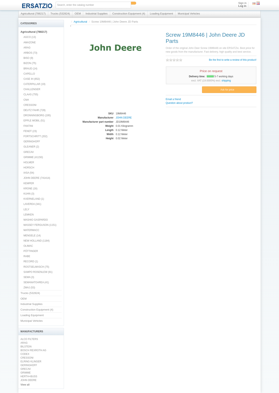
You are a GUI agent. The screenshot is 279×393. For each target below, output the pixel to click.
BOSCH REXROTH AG (33, 350)
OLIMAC (28, 245)
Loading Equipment (161, 13)
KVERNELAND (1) (33, 198)
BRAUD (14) (30, 68)
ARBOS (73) (30, 52)
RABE (26, 256)
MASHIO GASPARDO (35, 219)
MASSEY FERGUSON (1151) (39, 225)
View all (25, 384)
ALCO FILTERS (29, 339)
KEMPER (28, 183)
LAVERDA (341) (32, 204)
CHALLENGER (31, 89)
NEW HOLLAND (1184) (36, 240)
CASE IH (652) (31, 78)
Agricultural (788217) (33, 13)
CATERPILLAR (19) (34, 84)
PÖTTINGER (30, 251)
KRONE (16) (30, 188)
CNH (26, 99)
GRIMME (25, 372)
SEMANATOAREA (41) (36, 282)
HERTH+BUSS (28, 376)
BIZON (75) (29, 63)
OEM (78, 13)
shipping (226, 80)
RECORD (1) (30, 261)
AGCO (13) (29, 37)
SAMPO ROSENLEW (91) (37, 272)
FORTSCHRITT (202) (35, 136)
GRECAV (28, 152)
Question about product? (179, 103)
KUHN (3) (28, 193)
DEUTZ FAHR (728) (34, 110)
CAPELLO (29, 73)
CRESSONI (29, 105)
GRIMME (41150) (33, 157)
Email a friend (173, 99)
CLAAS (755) (30, 94)
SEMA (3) (28, 277)
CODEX (24, 354)
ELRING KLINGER (30, 361)
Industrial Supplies (96, 13)
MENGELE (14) (32, 235)
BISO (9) (28, 58)
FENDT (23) (30, 131)
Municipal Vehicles (189, 13)
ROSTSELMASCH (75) (36, 266)
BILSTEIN (25, 346)
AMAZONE (29, 42)
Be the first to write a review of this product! (232, 59)
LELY (26, 209)
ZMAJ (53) (29, 287)
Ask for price (227, 89)
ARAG (26, 47)
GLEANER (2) (31, 146)
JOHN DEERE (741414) (36, 178)
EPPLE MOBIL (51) (34, 120)
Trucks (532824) (60, 13)
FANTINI (28, 126)
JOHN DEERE (28, 380)
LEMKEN (28, 214)
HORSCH (28, 167)
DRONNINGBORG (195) (37, 115)
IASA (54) (28, 172)
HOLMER (28, 162)
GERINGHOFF (31, 141)
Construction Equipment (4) (128, 13)
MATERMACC (31, 230)
